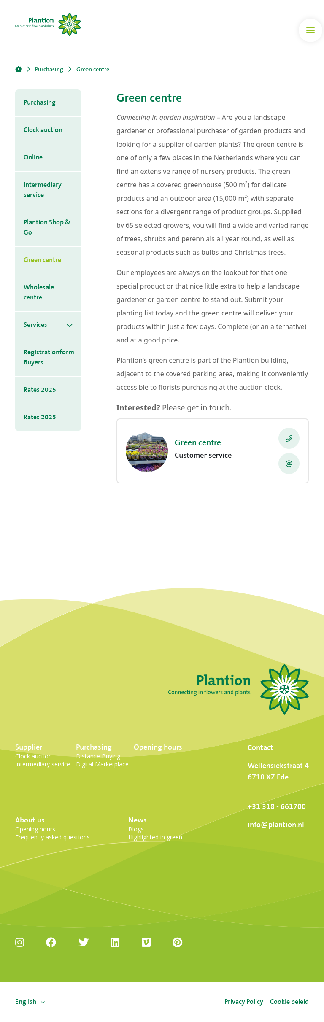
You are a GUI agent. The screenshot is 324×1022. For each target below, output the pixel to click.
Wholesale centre (39, 292)
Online (33, 158)
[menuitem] (25, 1002)
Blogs (136, 829)
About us (30, 820)
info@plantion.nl (276, 824)
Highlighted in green (155, 837)
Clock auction (43, 130)
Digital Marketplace (102, 764)
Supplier (28, 747)
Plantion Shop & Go (47, 227)
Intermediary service (43, 190)
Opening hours (158, 747)
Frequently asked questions (52, 837)
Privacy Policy (243, 1002)
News (137, 820)
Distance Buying (98, 756)
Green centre (42, 260)
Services (35, 325)
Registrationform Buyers (49, 357)
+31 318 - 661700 (277, 806)
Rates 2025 (40, 390)
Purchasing (40, 103)
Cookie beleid (289, 1002)
